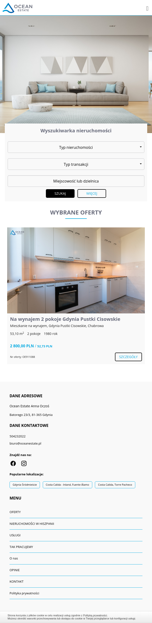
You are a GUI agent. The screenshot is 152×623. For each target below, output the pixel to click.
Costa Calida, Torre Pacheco (115, 484)
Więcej (91, 193)
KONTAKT (16, 581)
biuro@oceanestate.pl (25, 443)
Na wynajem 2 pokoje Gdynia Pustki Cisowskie (65, 319)
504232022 (18, 436)
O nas (14, 558)
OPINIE (15, 570)
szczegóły (128, 356)
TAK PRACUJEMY (21, 547)
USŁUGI (15, 535)
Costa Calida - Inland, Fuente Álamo (67, 484)
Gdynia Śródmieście (25, 484)
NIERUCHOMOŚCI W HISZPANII (32, 523)
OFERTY (15, 512)
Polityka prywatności (24, 593)
